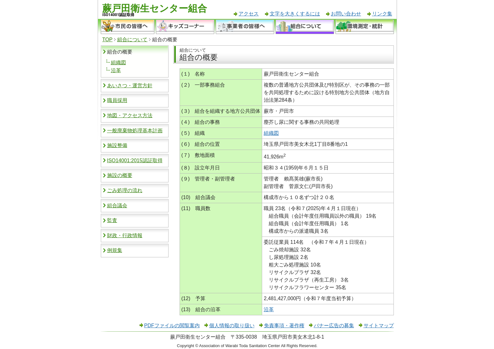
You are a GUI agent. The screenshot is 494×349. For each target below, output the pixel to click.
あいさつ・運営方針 (129, 85)
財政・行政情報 (124, 235)
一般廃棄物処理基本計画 (135, 130)
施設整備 (117, 145)
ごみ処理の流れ (124, 190)
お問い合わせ (346, 13)
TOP (107, 39)
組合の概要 (119, 51)
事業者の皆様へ (245, 27)
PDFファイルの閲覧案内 (172, 325)
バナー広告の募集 (334, 325)
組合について (305, 27)
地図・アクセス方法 (129, 115)
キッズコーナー (185, 27)
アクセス (248, 13)
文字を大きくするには (295, 13)
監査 (112, 220)
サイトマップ (379, 325)
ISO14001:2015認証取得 (135, 160)
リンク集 (382, 13)
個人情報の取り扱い (232, 325)
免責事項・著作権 (284, 325)
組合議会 (117, 205)
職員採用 (117, 100)
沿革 (116, 70)
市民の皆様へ (127, 27)
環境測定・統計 (365, 27)
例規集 (114, 250)
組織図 (118, 62)
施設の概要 (119, 175)
